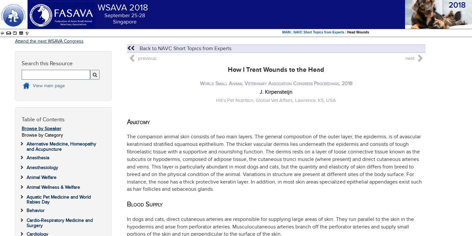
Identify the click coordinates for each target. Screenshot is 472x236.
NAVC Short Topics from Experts (318, 32)
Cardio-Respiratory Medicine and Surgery (60, 223)
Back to (179, 48)
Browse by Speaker (41, 128)
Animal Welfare (41, 177)
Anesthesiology (42, 167)
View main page (49, 85)
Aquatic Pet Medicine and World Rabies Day (59, 200)
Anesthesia (38, 157)
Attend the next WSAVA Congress (49, 41)
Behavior (36, 210)
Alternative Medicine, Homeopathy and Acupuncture (61, 146)
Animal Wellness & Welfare (53, 187)
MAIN (286, 32)
